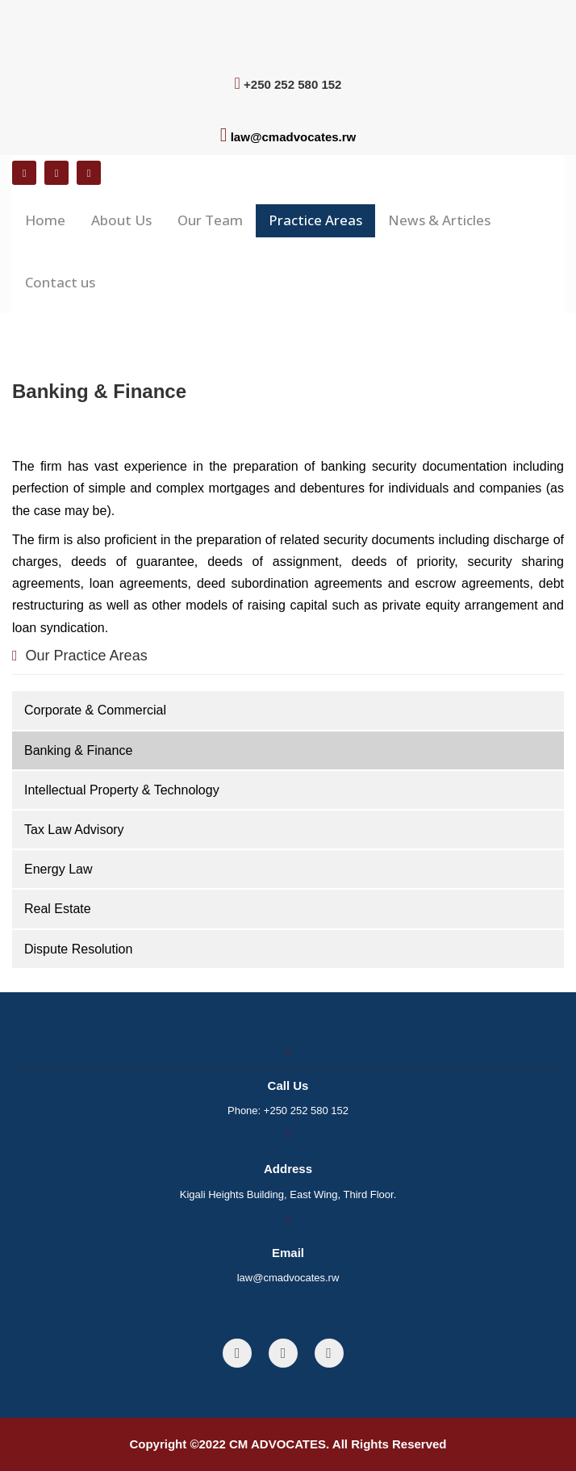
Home (45, 220)
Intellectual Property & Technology (121, 790)
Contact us (60, 282)
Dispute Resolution (78, 949)
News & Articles (439, 220)
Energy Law (58, 869)
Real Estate (57, 909)
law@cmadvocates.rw (294, 137)
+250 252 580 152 (306, 1110)
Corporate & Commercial (95, 710)
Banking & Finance (78, 750)
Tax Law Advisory (74, 829)
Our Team (210, 220)
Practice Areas (315, 220)
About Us (121, 220)
